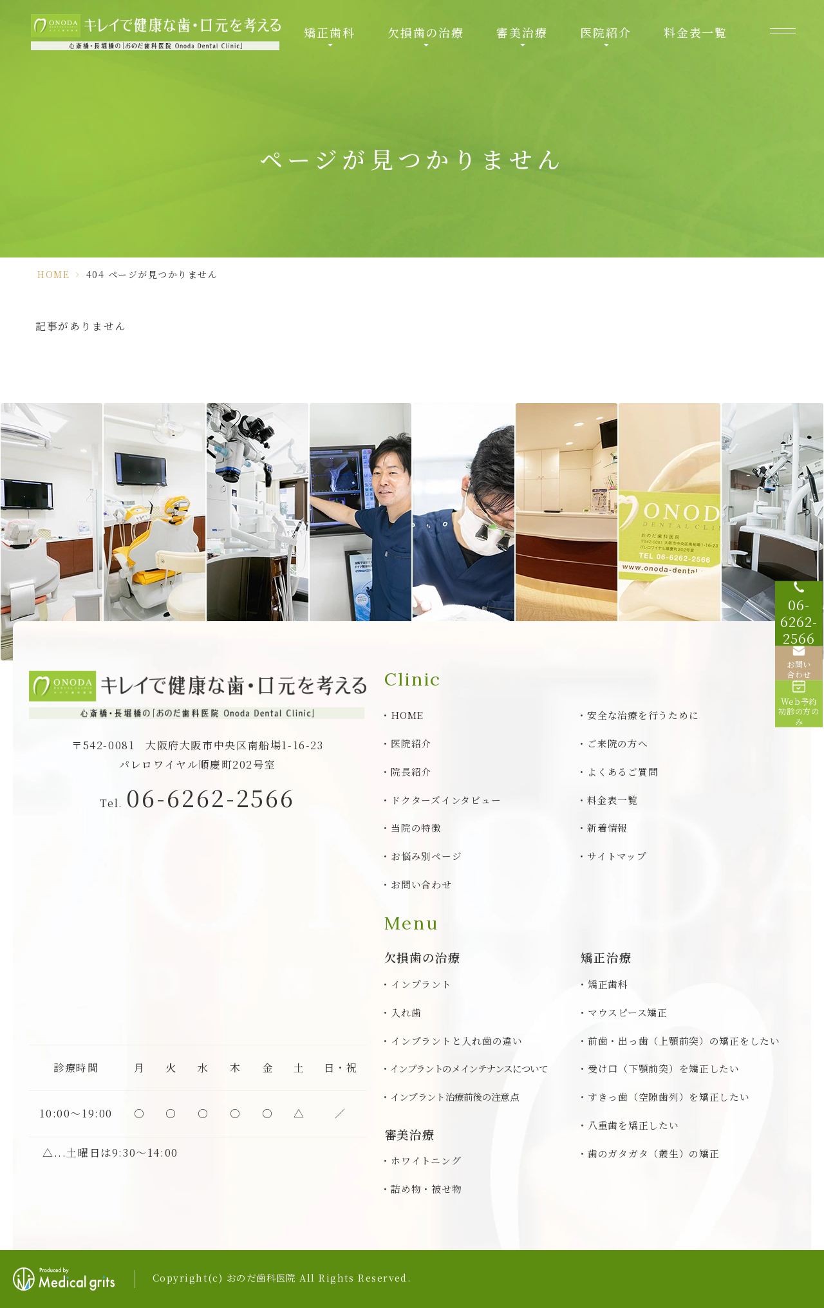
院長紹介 (411, 771)
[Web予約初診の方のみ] (798, 718)
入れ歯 (406, 1012)
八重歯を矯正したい (633, 1125)
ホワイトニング (426, 1160)
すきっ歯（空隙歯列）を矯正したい (669, 1096)
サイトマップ (616, 856)
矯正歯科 (329, 32)
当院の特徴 (416, 827)
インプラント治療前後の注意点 (454, 1096)
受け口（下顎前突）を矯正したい (664, 1068)
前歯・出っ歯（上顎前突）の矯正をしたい (684, 1040)
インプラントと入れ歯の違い (457, 1040)
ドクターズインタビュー (446, 800)
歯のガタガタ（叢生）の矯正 (654, 1153)
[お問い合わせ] (798, 667)
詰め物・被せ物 (426, 1188)
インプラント (421, 984)
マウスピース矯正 (628, 1012)
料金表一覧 (695, 32)
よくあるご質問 (622, 771)
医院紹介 (605, 32)
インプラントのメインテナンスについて (468, 1068)
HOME (53, 274)
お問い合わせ (421, 884)
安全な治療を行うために (642, 715)
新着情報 (607, 827)
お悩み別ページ (426, 856)
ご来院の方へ (617, 743)
